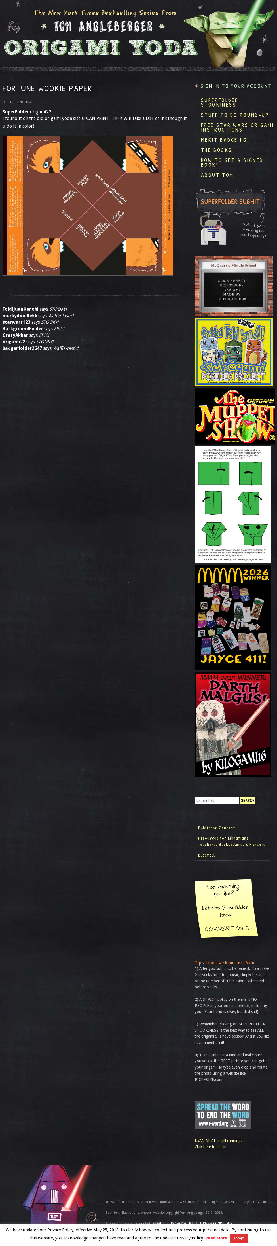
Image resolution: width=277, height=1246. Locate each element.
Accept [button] (238, 1238)
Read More (216, 1238)
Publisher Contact (216, 827)
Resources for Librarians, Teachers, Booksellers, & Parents (232, 841)
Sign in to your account (236, 86)
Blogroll (206, 855)
